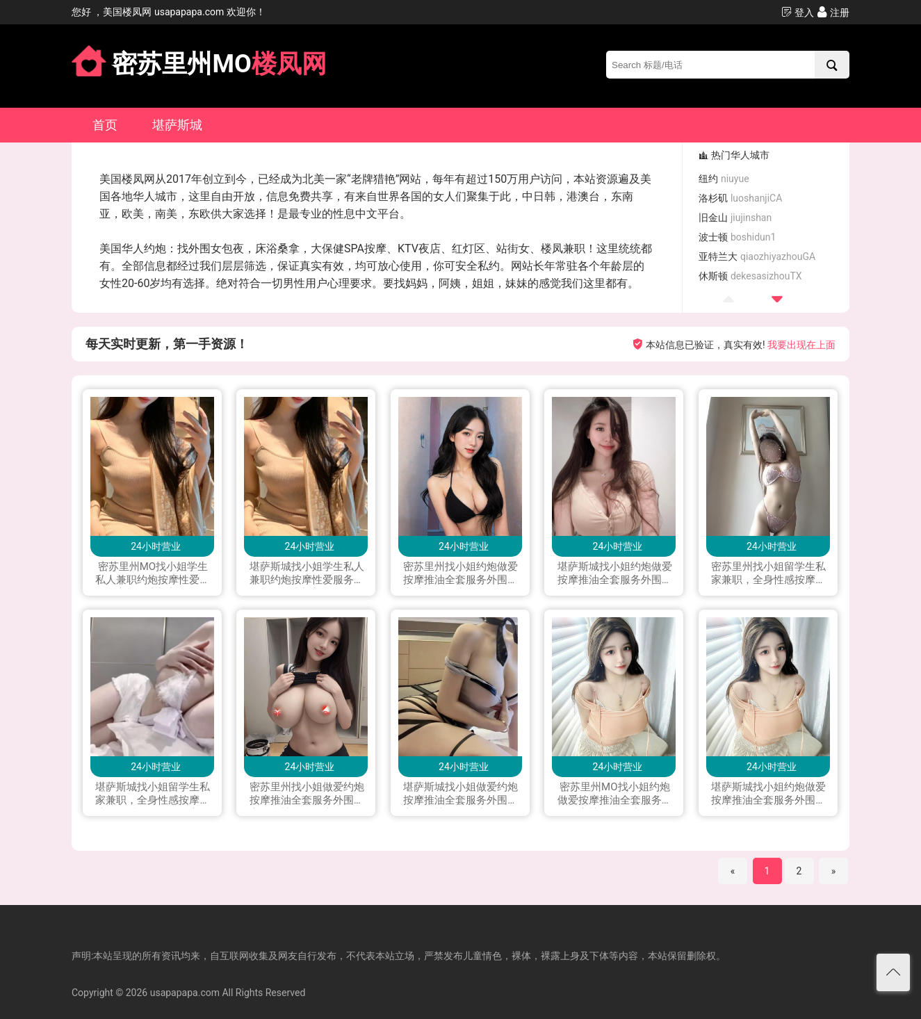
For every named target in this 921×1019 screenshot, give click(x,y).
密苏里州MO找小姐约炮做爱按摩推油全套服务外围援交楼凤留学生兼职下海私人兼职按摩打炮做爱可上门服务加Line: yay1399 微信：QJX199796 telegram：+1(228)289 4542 (614, 794)
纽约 (724, 178)
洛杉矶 (740, 198)
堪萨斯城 (177, 124)
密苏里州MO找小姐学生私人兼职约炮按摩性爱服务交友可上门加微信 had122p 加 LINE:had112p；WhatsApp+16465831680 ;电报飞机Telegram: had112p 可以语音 (153, 574)
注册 (833, 12)
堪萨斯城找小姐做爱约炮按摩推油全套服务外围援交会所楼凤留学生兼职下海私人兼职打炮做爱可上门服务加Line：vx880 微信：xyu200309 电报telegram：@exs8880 (460, 794)
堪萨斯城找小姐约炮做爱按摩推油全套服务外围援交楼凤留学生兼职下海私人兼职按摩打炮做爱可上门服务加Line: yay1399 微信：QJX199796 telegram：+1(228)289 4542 (768, 794)
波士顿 (737, 237)
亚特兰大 (757, 256)
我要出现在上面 (801, 344)
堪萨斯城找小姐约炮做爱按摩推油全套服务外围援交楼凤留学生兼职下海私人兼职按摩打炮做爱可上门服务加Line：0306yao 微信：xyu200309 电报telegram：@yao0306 (614, 574)
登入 (797, 12)
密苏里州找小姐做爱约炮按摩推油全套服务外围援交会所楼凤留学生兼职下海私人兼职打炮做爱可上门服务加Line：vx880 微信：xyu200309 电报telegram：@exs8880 (307, 794)
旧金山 (735, 217)
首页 (104, 124)
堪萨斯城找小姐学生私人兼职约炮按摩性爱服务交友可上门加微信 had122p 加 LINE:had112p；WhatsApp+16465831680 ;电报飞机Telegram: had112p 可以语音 (307, 574)
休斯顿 (750, 276)
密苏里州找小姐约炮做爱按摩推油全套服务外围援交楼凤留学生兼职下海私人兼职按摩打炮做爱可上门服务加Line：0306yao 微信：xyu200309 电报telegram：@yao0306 (460, 574)
